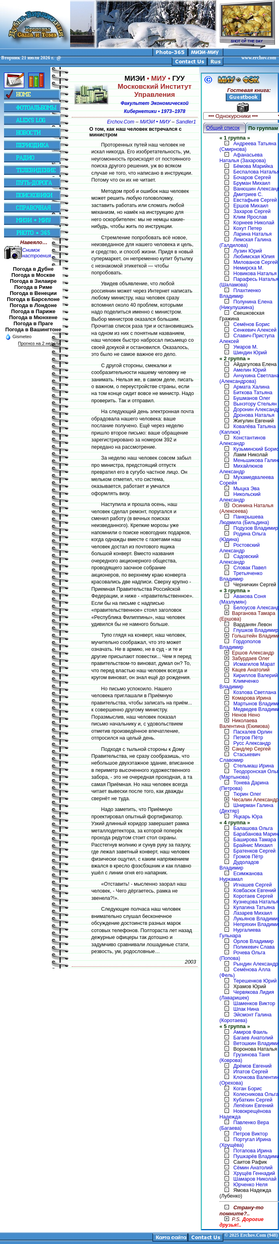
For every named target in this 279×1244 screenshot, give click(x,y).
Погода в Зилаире (33, 281)
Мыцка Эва (246, 488)
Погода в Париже (33, 311)
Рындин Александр (255, 964)
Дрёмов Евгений (252, 1066)
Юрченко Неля (250, 1185)
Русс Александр (252, 743)
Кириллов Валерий (255, 675)
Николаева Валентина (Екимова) (244, 723)
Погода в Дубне (33, 269)
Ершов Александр (246, 653)
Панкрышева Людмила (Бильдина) (244, 519)
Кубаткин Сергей (253, 1100)
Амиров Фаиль (250, 1032)
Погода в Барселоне (33, 299)
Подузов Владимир (255, 528)
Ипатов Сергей (250, 1072)
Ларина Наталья (252, 234)
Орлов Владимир (253, 941)
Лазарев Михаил (252, 913)
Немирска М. (248, 268)
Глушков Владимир (255, 630)
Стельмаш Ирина (253, 766)
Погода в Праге (33, 323)
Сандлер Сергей (245, 749)
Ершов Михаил (251, 206)
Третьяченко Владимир (240, 576)
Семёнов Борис (251, 324)
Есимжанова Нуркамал (240, 876)
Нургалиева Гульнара (239, 933)
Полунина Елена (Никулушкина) (245, 304)
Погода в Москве (33, 275)
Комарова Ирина (245, 698)
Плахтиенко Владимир (240, 293)
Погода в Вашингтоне (33, 329)
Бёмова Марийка (253, 166)
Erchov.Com (120, 122)
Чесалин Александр (248, 800)
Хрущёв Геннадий (254, 1173)
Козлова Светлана (254, 692)
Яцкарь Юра (247, 817)
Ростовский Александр (239, 548)
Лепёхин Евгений (253, 1105)
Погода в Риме (33, 287)
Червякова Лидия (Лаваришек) (246, 995)
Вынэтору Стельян (255, 404)
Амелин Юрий (249, 370)
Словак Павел (250, 568)
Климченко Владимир (238, 684)
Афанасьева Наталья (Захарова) (242, 157)
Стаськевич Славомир (239, 757)
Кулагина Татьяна (254, 907)
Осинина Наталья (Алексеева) (246, 508)
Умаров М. (245, 347)
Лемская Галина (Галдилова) (245, 242)
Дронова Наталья (254, 415)
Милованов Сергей (255, 262)
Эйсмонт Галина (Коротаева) (245, 1017)
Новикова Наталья (255, 273)
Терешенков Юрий (255, 981)
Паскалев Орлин (252, 732)
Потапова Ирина (252, 1151)
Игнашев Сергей (252, 885)
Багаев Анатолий (253, 1038)
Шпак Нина (246, 1009)
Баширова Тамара (254, 840)
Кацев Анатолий (244, 670)
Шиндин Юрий (250, 352)
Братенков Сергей (254, 851)
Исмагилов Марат (254, 664)
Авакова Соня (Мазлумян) (242, 599)
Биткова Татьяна (253, 392)
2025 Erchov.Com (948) (253, 1235)
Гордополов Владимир (240, 644)
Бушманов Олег (252, 398)
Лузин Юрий (247, 251)
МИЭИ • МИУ (155, 122)
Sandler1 (186, 122)
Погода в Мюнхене (33, 317)
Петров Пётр (248, 737)
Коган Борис (247, 1088)
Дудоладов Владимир (239, 865)
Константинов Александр (242, 440)
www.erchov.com (259, 58)
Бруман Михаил (252, 183)
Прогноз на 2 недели (39, 343)
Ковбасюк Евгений (254, 890)
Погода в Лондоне (33, 305)
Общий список (222, 128)
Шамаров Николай (255, 1179)
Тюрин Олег (247, 794)
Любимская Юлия (254, 256)
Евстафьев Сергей (255, 200)
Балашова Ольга (253, 828)
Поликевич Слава (254, 947)
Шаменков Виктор (254, 1003)
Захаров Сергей (252, 211)
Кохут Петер (247, 228)
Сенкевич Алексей (255, 330)
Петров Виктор (250, 1134)
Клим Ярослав (250, 217)
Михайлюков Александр (241, 469)
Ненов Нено (239, 715)
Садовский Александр (238, 559)
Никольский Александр (239, 497)
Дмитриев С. (248, 194)
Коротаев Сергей (253, 896)
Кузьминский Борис (256, 449)
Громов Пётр (248, 856)
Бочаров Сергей (252, 177)
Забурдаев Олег (244, 658)
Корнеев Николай (253, 223)
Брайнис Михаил (253, 845)
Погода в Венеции (33, 293)
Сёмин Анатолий (253, 1168)
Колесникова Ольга (256, 1094)
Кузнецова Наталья (256, 902)
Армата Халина (251, 387)
